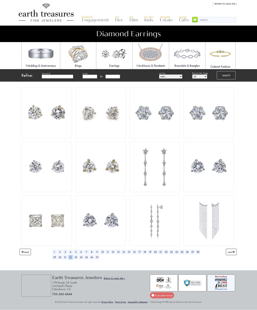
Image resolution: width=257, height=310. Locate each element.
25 (182, 251)
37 (97, 257)
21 (160, 251)
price (85, 73)
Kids (149, 19)
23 (171, 251)
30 (59, 257)
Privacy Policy (107, 301)
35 (86, 257)
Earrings (114, 55)
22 (166, 251)
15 (129, 251)
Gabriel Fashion (220, 56)
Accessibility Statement (138, 301)
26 (187, 251)
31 (65, 257)
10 (102, 251)
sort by (162, 73)
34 (81, 257)
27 (192, 251)
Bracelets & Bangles (187, 55)
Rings (78, 55)
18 (145, 251)
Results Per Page (200, 73)
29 (54, 257)
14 (123, 251)
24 (176, 251)
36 (91, 257)
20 (155, 251)
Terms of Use (120, 301)
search (226, 75)
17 (139, 251)
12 (113, 251)
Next (231, 251)
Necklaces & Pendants (151, 55)
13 (118, 251)
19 (150, 251)
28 (198, 251)
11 (108, 251)
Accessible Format (162, 295)
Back (25, 251)
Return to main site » (226, 3)
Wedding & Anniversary (41, 55)
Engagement (95, 19)
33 (76, 257)
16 (134, 251)
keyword (46, 73)
